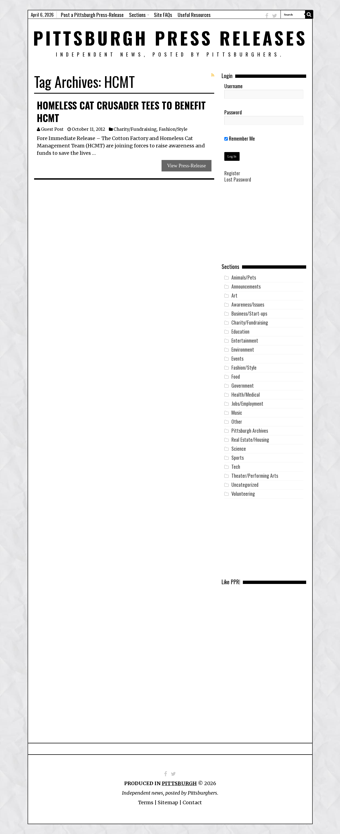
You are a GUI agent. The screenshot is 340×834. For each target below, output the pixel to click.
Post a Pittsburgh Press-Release (92, 14)
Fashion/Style (173, 129)
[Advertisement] (264, 227)
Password (233, 112)
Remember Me (239, 138)
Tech (235, 466)
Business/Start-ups (249, 313)
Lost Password (237, 179)
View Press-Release (186, 165)
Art (234, 295)
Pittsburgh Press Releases (170, 37)
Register (232, 173)
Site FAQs (163, 14)
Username (233, 86)
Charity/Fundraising (135, 129)
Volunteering (243, 493)
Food (235, 376)
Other (236, 421)
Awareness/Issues (247, 304)
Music (236, 412)
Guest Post (52, 129)
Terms (145, 802)
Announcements (246, 286)
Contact (192, 802)
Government (242, 385)
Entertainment (244, 340)
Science (238, 448)
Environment (242, 349)
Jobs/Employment (247, 403)
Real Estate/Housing (250, 439)
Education (240, 331)
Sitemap (168, 802)
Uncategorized (244, 484)
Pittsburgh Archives (249, 430)
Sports (237, 457)
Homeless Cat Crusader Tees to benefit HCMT (121, 111)
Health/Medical (245, 394)
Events (237, 358)
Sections (137, 14)
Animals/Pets (243, 277)
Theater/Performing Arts (254, 475)
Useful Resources (194, 14)
